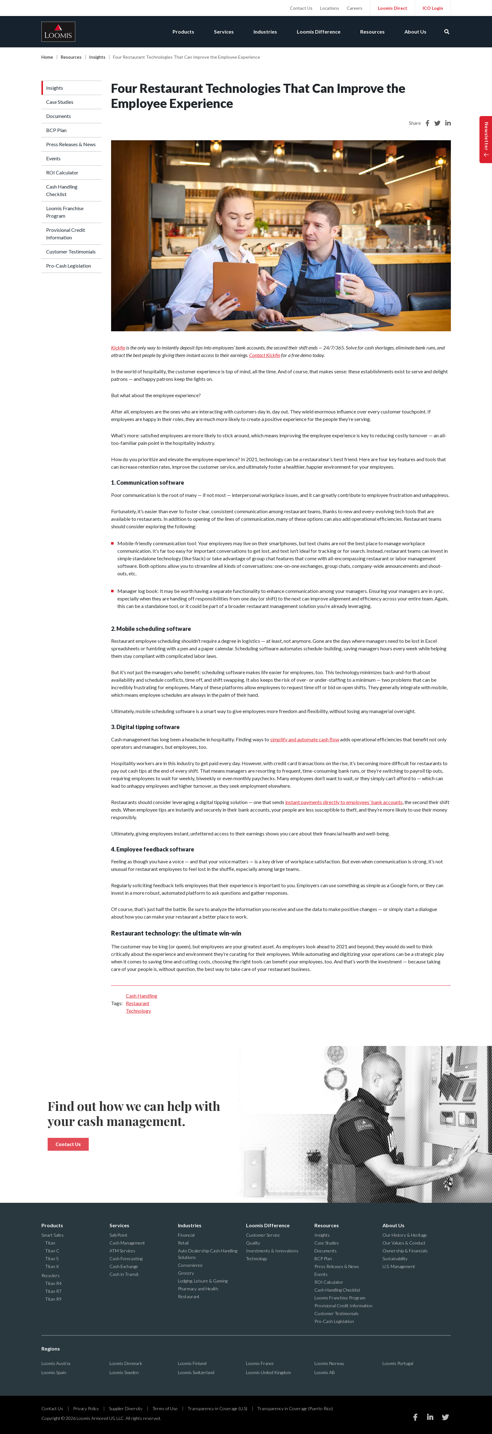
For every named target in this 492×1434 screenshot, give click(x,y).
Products (182, 32)
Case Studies (59, 102)
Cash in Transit (124, 1274)
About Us (415, 32)
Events (53, 158)
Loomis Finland (192, 1363)
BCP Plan (56, 130)
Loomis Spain (53, 1372)
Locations (329, 8)
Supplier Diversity (125, 1408)
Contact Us (301, 8)
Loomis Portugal (397, 1363)
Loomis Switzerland (196, 1372)
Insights (97, 57)
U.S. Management (398, 1266)
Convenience (190, 1265)
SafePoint (118, 1235)
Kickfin (118, 347)
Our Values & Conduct (403, 1242)
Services (223, 32)
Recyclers (50, 1275)
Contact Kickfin (264, 355)
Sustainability (395, 1258)
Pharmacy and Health (198, 1288)
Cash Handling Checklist (62, 190)
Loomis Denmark (126, 1363)
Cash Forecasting (126, 1258)
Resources (372, 32)
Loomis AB (324, 1372)
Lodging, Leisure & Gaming (202, 1280)
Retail (183, 1242)
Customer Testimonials (71, 251)
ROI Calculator (62, 172)
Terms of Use (165, 1408)
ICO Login (433, 8)
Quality (253, 1242)
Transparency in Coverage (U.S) (217, 1408)
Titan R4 (53, 1283)
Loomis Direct (392, 8)
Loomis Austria (55, 1363)
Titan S (51, 1258)
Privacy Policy (86, 1408)
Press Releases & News (71, 144)
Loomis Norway (329, 1363)
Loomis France (260, 1363)
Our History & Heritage (404, 1235)
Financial (186, 1235)
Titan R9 (53, 1299)
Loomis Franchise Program (64, 212)
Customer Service (263, 1235)
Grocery (186, 1273)
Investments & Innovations (272, 1250)
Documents (58, 116)
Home (47, 57)
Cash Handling (141, 996)
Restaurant (137, 1003)
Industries (264, 32)
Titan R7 (53, 1291)
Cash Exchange (124, 1266)
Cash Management (127, 1242)
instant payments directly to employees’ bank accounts (344, 802)
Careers (354, 8)
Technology (138, 1011)
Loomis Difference (318, 32)
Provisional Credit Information (65, 233)
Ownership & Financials (405, 1250)
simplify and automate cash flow (304, 739)
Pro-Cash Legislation (68, 266)
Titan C (52, 1250)
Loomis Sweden (124, 1372)
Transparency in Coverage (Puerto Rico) (295, 1408)
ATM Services (122, 1250)
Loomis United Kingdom (268, 1372)
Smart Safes (52, 1235)
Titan (50, 1242)
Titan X (52, 1266)
